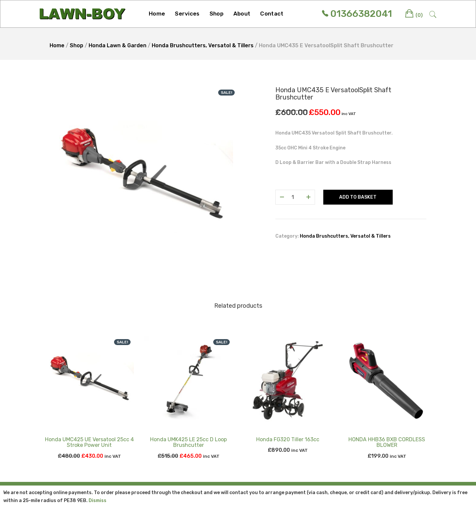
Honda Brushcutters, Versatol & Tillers (203, 45)
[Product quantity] (295, 197)
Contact (271, 13)
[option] (141, 178)
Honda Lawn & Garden (117, 45)
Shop (216, 13)
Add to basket (358, 197)
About (242, 13)
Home (157, 13)
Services (187, 13)
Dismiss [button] (97, 500)
